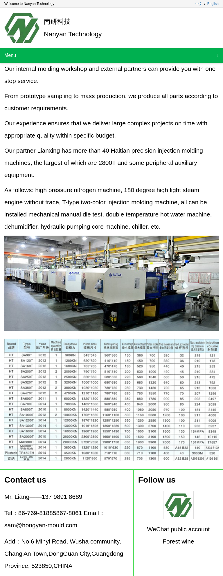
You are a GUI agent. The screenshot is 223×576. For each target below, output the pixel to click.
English (213, 4)
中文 (198, 4)
